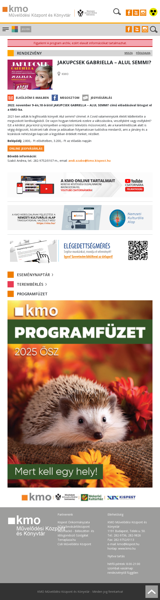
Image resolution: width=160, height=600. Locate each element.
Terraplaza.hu (67, 540)
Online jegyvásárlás (25, 148)
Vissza (128, 53)
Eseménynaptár (35, 274)
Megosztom (69, 98)
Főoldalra (143, 53)
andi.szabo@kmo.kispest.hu (89, 161)
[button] (14, 31)
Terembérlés (32, 284)
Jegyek (26, 29)
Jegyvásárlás (101, 98)
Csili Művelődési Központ (74, 544)
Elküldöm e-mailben (32, 98)
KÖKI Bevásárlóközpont (74, 527)
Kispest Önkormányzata (74, 522)
